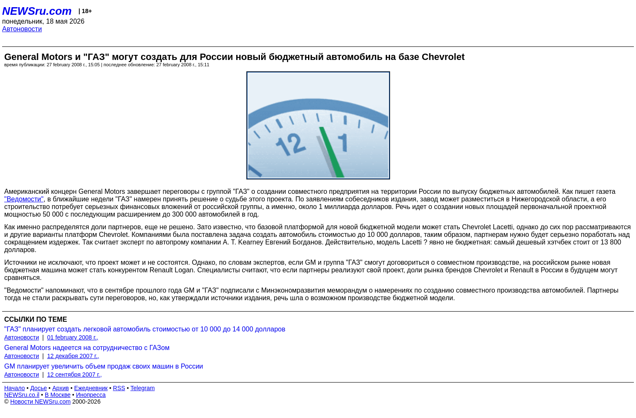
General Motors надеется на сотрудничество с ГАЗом (86, 347)
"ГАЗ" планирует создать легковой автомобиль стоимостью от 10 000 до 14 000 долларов (144, 329)
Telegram (143, 388)
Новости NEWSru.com (40, 401)
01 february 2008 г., (72, 337)
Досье (38, 388)
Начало (14, 388)
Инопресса (91, 394)
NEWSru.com (37, 11)
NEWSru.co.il (21, 394)
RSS (119, 388)
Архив (60, 388)
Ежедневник (91, 388)
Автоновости (22, 29)
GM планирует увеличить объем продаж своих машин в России (103, 366)
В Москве (58, 394)
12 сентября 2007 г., (74, 374)
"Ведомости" (24, 199)
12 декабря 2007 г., (73, 356)
